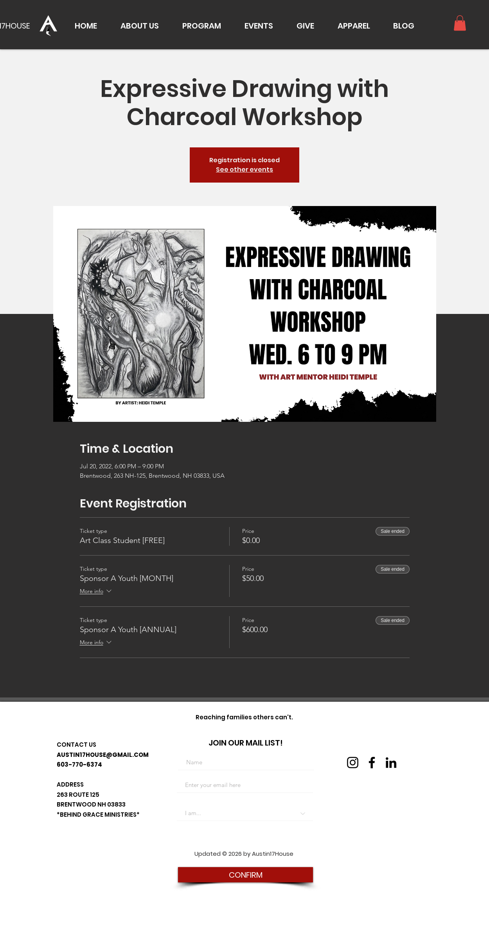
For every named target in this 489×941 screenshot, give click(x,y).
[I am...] (245, 813)
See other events (244, 169)
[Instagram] (352, 762)
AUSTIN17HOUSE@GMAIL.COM (103, 755)
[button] (140, 26)
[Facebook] (371, 762)
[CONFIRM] (245, 874)
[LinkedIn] (391, 762)
